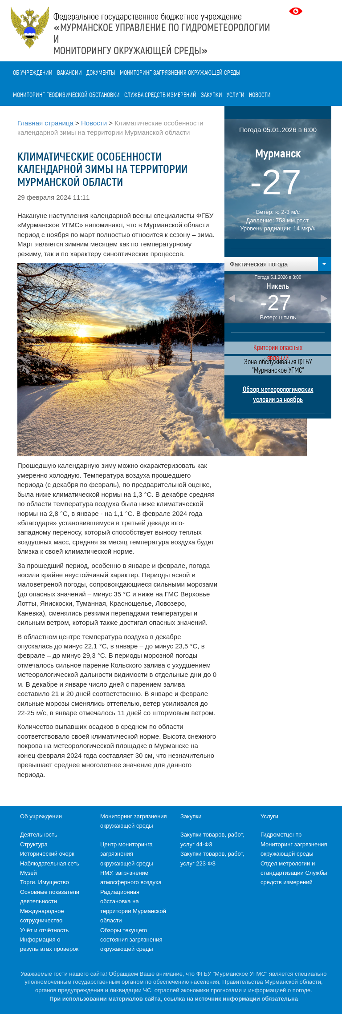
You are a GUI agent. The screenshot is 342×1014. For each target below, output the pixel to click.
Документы (100, 72)
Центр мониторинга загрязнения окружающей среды (126, 854)
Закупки (211, 94)
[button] (277, 264)
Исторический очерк (47, 853)
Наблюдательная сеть (49, 863)
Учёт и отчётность (44, 930)
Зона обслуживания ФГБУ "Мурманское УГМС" (278, 365)
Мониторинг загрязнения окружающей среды (180, 72)
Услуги (235, 94)
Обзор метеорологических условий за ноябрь (278, 394)
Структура (34, 844)
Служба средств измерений (160, 94)
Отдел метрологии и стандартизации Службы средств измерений (294, 873)
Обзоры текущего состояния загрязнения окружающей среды (131, 940)
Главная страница (45, 123)
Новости (260, 94)
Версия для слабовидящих (297, 11)
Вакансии (69, 72)
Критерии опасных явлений (277, 348)
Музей (28, 872)
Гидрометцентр (281, 834)
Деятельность (38, 834)
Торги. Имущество (44, 882)
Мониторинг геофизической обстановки (66, 94)
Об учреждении (33, 72)
